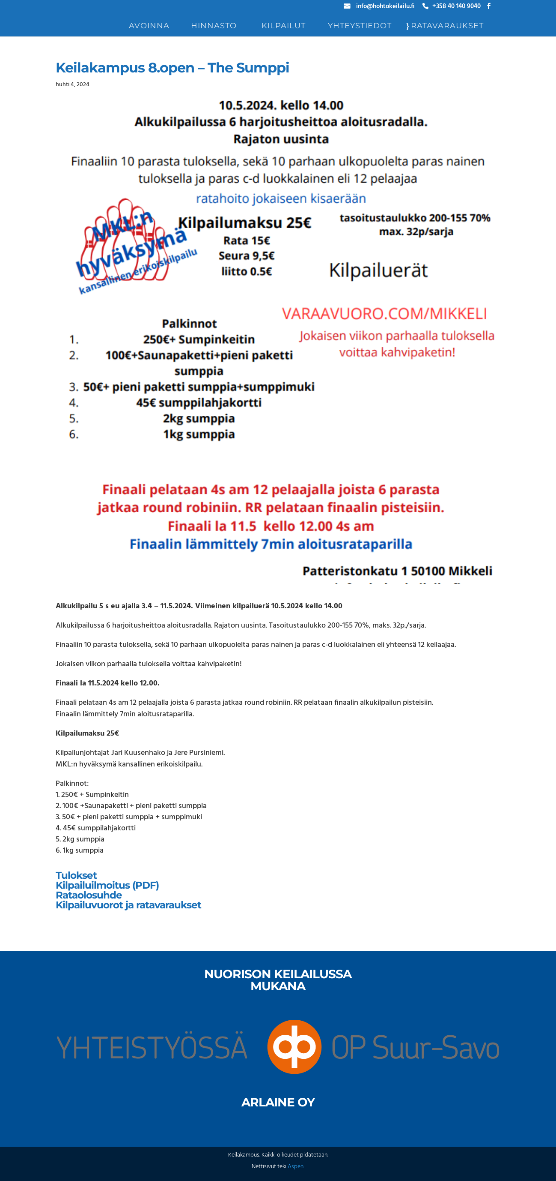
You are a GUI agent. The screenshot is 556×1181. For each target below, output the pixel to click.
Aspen (295, 1167)
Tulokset (76, 875)
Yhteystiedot (360, 26)
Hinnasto (214, 26)
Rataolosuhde (89, 895)
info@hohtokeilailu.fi (385, 8)
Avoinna (149, 26)
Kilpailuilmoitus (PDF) (107, 885)
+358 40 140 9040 (456, 8)
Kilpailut (284, 26)
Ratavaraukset (447, 26)
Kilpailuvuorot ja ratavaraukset (128, 905)
